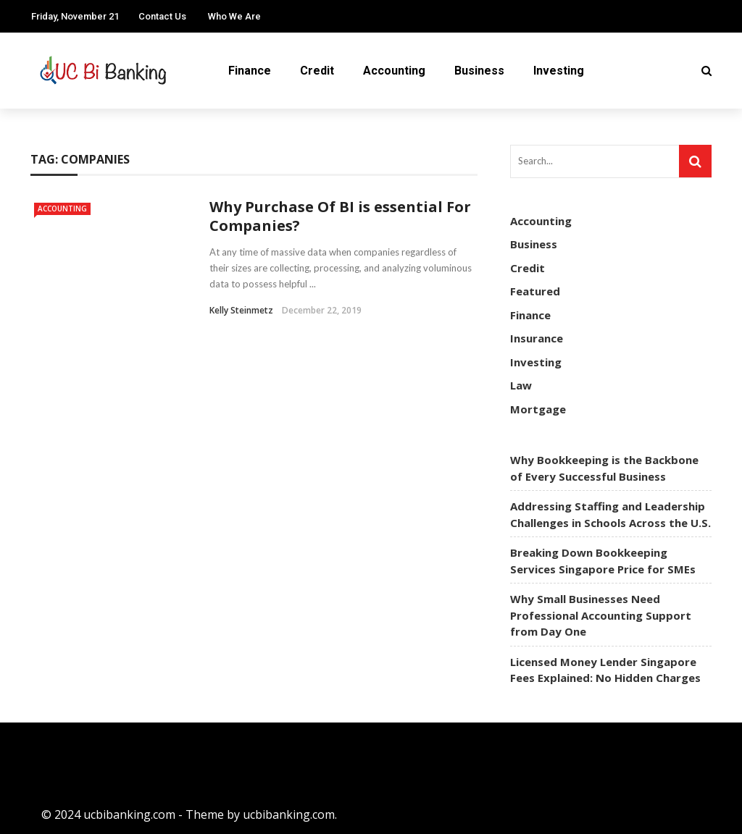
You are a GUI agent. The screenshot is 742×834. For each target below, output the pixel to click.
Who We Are (234, 16)
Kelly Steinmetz (241, 310)
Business (479, 70)
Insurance (536, 338)
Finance (249, 70)
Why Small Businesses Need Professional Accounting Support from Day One (600, 615)
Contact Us (162, 16)
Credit (317, 70)
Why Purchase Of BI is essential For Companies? (340, 216)
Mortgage (538, 409)
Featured (535, 291)
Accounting (394, 70)
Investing (558, 70)
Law (521, 385)
